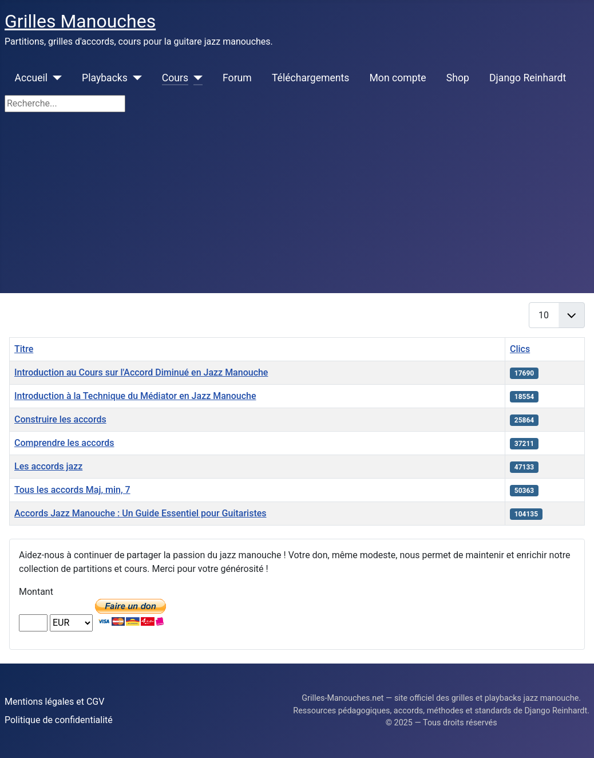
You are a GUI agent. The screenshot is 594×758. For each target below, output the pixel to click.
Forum (237, 78)
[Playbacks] (135, 77)
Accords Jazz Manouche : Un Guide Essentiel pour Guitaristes (140, 513)
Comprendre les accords (64, 442)
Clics (520, 349)
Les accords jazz (48, 466)
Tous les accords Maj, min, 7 (72, 489)
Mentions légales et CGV (54, 701)
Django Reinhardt (527, 78)
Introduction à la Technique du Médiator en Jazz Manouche (135, 395)
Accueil (31, 78)
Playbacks (105, 78)
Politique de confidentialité (59, 719)
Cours (175, 78)
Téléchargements (310, 78)
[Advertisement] (297, 207)
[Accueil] (54, 77)
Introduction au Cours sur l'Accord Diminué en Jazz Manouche (141, 372)
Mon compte (398, 78)
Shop (457, 78)
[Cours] (195, 77)
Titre (23, 349)
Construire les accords (60, 419)
